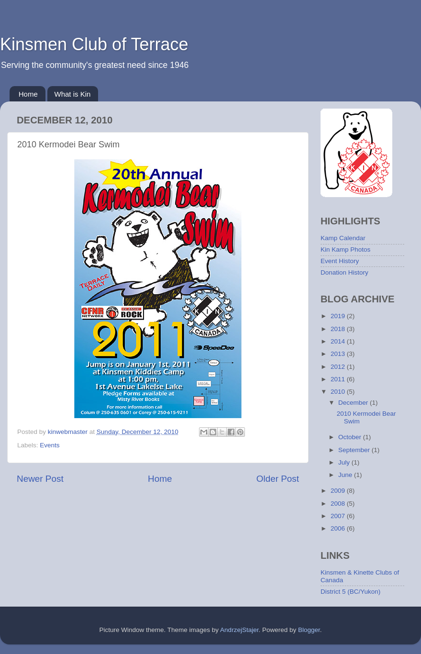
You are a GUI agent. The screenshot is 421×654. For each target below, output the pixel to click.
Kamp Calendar (343, 238)
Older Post (277, 479)
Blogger (309, 629)
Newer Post (40, 479)
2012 (339, 366)
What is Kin (73, 94)
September (355, 450)
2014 (339, 341)
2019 (339, 316)
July (345, 462)
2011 (339, 379)
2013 (339, 353)
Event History (340, 261)
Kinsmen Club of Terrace (94, 44)
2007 (339, 516)
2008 (339, 503)
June (346, 474)
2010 (339, 391)
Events (49, 445)
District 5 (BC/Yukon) (350, 591)
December (354, 402)
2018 (339, 329)
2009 (339, 490)
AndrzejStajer (239, 629)
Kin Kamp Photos (345, 249)
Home (28, 94)
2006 (339, 528)
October (350, 437)
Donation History (344, 272)
